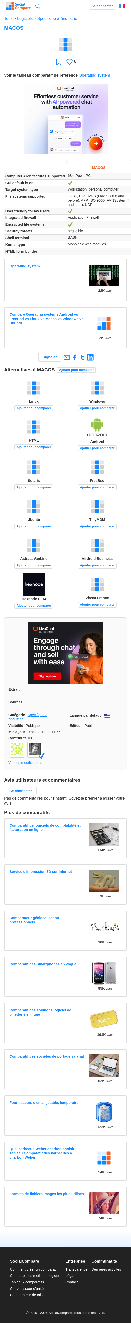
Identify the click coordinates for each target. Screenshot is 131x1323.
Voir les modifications (25, 763)
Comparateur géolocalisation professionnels (34, 920)
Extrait (14, 689)
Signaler (50, 357)
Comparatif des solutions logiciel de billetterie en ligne (40, 1012)
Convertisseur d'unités (27, 1289)
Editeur (76, 726)
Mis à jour (16, 732)
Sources (15, 702)
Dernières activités (106, 1269)
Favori (58, 61)
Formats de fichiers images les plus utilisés (46, 1194)
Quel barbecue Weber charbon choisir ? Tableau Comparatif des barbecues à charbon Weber (43, 1153)
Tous (8, 18)
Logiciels (25, 18)
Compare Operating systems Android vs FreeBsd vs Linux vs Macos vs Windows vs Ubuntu (46, 318)
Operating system (94, 75)
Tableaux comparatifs (27, 1282)
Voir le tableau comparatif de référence (41, 75)
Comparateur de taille (27, 1295)
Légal (69, 1276)
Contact (71, 1282)
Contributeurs (20, 738)
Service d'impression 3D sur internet (40, 872)
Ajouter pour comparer (76, 370)
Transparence (76, 1269)
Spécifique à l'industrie (57, 18)
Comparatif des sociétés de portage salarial (46, 1056)
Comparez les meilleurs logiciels (35, 1276)
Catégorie (16, 715)
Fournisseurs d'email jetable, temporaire (43, 1103)
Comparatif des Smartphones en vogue (42, 964)
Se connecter (102, 6)
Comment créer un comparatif (33, 1269)
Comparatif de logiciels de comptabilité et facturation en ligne (45, 827)
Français (122, 6)
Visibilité (15, 726)
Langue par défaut (85, 715)
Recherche (37, 6)
